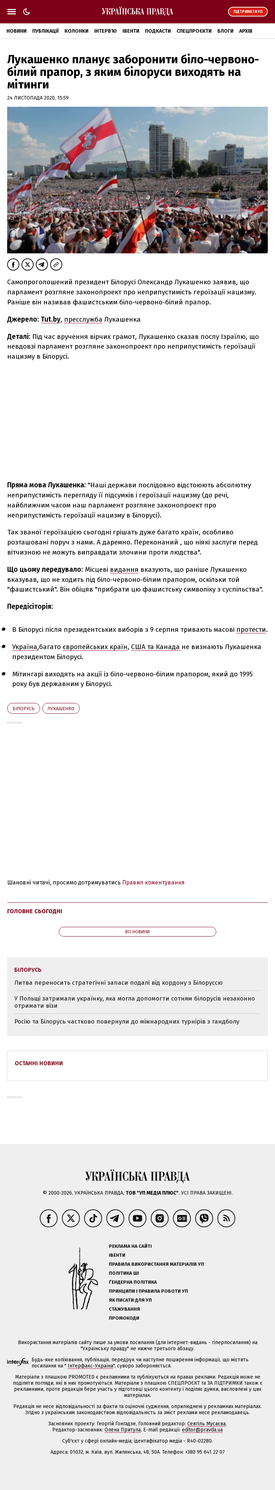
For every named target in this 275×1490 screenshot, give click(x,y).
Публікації (45, 31)
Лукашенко (61, 708)
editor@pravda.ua (202, 1430)
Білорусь (24, 708)
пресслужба (83, 319)
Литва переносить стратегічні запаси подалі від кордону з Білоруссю (118, 983)
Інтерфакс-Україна (90, 1366)
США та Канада (156, 647)
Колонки (76, 31)
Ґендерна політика (133, 1282)
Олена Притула (123, 1430)
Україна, (25, 647)
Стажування (124, 1309)
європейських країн (95, 647)
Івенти (130, 31)
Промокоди (124, 1318)
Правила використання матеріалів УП (156, 1264)
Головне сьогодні (34, 911)
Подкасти (158, 31)
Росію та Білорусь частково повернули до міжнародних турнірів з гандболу (126, 1021)
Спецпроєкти (194, 31)
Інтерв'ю (105, 31)
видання (124, 569)
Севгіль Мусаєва (206, 1424)
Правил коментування (153, 882)
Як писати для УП (130, 1300)
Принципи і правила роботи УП (148, 1291)
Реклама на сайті (130, 1246)
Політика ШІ (124, 1273)
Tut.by (51, 319)
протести (251, 629)
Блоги (225, 31)
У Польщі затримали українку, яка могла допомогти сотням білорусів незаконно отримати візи (134, 1002)
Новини (16, 31)
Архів (245, 31)
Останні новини (39, 1063)
